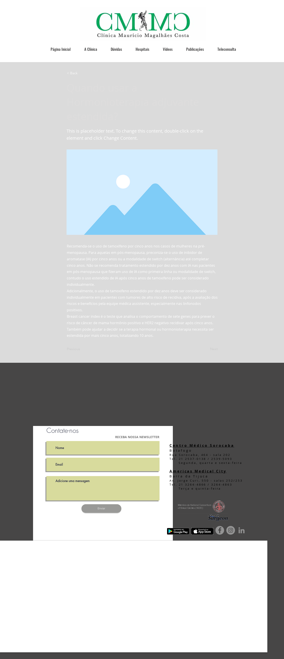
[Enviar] (101, 508)
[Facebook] (219, 530)
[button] (81, 73)
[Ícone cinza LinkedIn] (241, 530)
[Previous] (81, 349)
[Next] (206, 349)
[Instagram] (230, 530)
